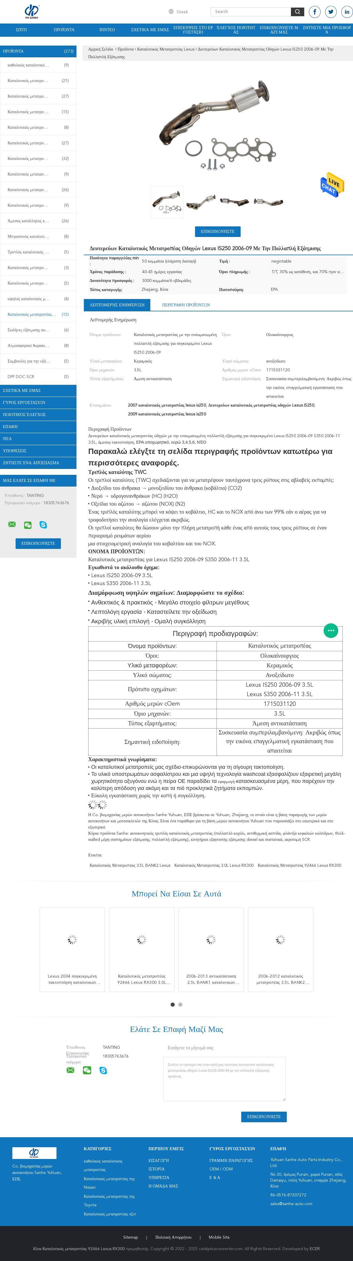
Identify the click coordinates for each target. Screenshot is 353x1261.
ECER (315, 1249)
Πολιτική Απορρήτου (173, 1237)
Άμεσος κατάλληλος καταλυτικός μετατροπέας (40, 221)
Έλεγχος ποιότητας (236, 30)
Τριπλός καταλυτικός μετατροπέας (38, 252)
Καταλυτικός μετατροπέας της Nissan (39, 81)
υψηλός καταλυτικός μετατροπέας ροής (40, 299)
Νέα (7, 439)
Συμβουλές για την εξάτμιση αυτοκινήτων (40, 361)
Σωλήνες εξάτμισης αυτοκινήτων (38, 330)
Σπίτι (21, 30)
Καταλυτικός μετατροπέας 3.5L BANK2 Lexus (130, 866)
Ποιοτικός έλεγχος (24, 415)
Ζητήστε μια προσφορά (327, 30)
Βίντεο (107, 30)
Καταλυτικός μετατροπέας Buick (38, 174)
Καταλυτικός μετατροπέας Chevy (38, 143)
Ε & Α (214, 1178)
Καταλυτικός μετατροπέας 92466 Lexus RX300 (299, 866)
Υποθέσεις (14, 451)
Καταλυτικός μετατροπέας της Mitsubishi (40, 205)
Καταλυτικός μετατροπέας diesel (38, 283)
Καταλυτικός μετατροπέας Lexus (38, 315)
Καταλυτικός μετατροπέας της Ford (38, 190)
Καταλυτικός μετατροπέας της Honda (40, 159)
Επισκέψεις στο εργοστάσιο (193, 30)
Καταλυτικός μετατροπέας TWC (38, 268)
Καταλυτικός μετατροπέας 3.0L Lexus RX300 (214, 866)
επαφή (10, 427)
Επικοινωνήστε (217, 232)
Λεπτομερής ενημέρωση (117, 305)
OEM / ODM (221, 1169)
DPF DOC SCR (38, 377)
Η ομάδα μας (163, 1186)
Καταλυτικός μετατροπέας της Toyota (40, 96)
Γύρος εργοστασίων (24, 403)
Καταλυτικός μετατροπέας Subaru (38, 128)
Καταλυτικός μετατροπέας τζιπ (38, 112)
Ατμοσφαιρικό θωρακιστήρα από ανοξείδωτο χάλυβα (40, 346)
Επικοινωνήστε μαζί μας (279, 30)
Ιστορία (157, 1169)
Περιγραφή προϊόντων (186, 305)
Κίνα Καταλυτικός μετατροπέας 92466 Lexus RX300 (79, 1249)
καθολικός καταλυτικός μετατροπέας (38, 65)
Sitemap (130, 1237)
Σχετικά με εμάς (150, 30)
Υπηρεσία (159, 1178)
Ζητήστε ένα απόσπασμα (31, 463)
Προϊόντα (64, 30)
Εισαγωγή (159, 1161)
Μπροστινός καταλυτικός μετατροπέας (40, 237)
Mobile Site (219, 1237)
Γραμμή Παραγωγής (231, 1161)
